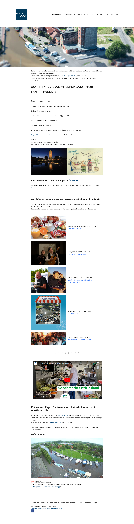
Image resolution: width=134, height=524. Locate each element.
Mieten (102, 14)
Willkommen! (56, 14)
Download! (34, 188)
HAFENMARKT (73, 314)
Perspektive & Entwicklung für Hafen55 (46, 487)
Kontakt (110, 14)
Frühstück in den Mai (75, 228)
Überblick (73, 180)
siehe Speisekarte (70, 76)
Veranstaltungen (90, 14)
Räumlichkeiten (63, 415)
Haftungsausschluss (44, 508)
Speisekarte (68, 14)
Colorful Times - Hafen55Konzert (79, 340)
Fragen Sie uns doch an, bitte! (41, 135)
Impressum (34, 508)
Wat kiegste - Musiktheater (77, 254)
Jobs (116, 14)
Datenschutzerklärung (57, 508)
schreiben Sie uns (55, 422)
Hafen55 (77, 14)
